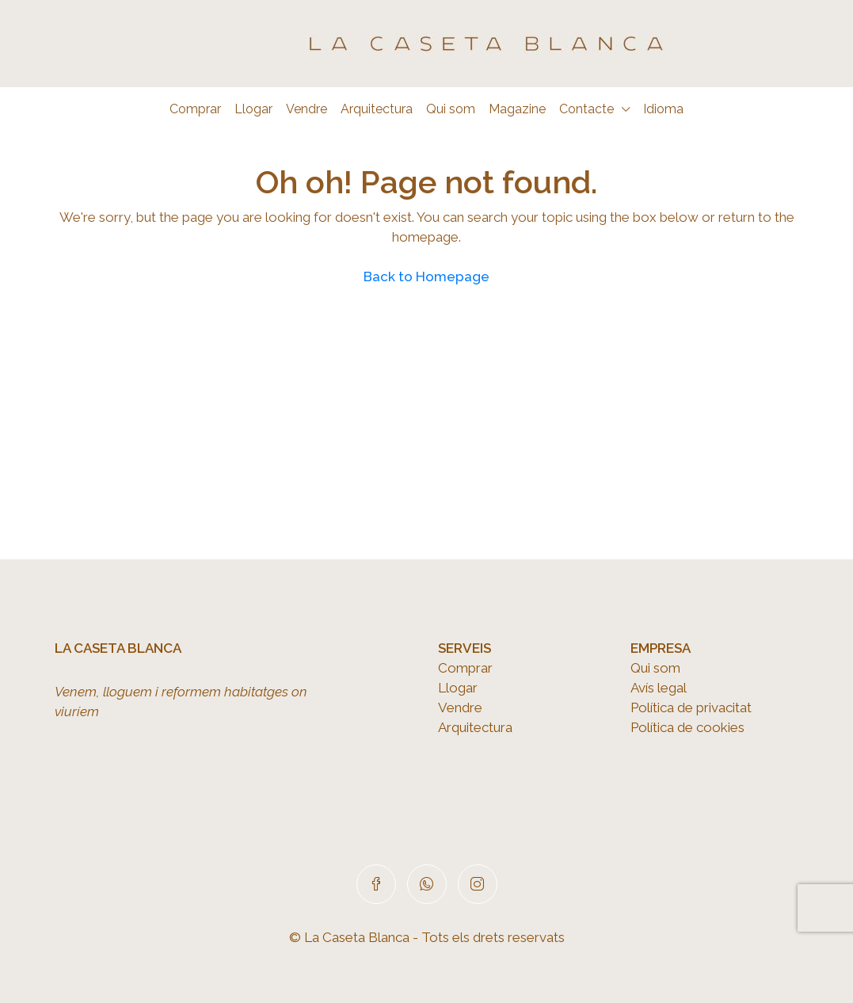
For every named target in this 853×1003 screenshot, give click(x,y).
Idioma (663, 108)
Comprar (195, 108)
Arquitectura (377, 108)
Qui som (450, 108)
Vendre (306, 108)
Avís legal (658, 688)
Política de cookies (687, 727)
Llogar (253, 108)
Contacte (586, 108)
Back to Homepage (426, 276)
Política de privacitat (691, 707)
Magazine (517, 108)
